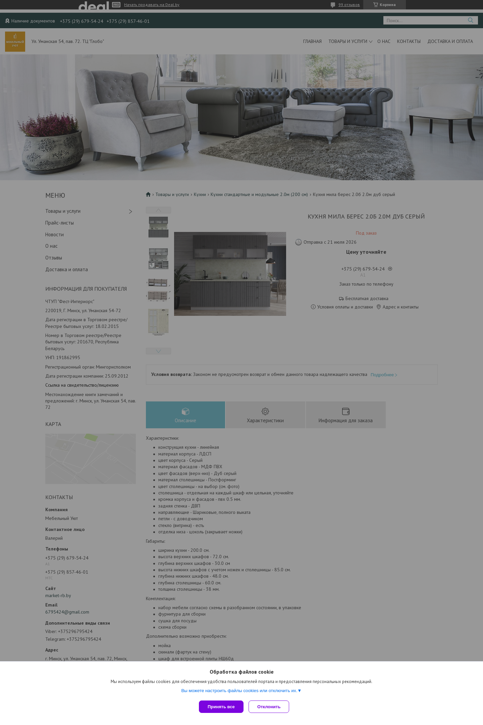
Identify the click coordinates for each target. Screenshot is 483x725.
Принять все (221, 706)
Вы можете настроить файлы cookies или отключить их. (239, 691)
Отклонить (270, 706)
